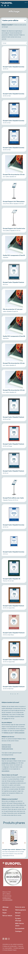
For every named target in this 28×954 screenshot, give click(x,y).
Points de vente (20, 907)
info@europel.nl (7, 898)
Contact (17, 915)
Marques (18, 913)
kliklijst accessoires (19, 732)
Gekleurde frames (6, 746)
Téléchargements (20, 910)
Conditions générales (18, 948)
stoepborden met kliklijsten (9, 763)
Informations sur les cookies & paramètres (13, 944)
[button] (3, 842)
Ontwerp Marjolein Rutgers (10, 950)
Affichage (5, 907)
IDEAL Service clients (19, 925)
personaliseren (5, 771)
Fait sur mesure (7, 915)
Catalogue (18, 931)
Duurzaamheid (19, 928)
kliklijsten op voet (8, 732)
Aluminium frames (6, 744)
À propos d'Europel (18, 920)
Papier (5, 913)
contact (6, 718)
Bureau (5, 910)
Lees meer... (4, 39)
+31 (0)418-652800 (7, 900)
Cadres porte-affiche (10, 20)
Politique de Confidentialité (10, 946)
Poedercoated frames (7, 748)
